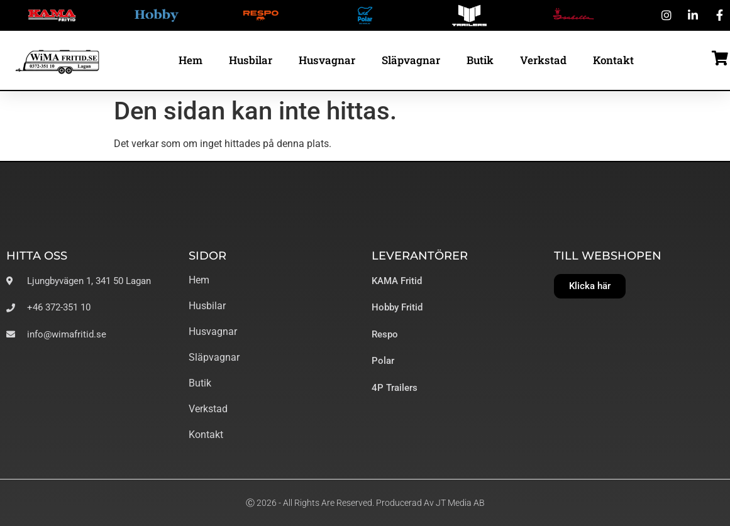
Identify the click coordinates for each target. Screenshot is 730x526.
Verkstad (543, 60)
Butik (480, 60)
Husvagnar (327, 60)
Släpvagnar (411, 60)
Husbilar (250, 60)
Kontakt (613, 60)
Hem (190, 60)
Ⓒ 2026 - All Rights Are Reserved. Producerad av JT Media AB (365, 503)
